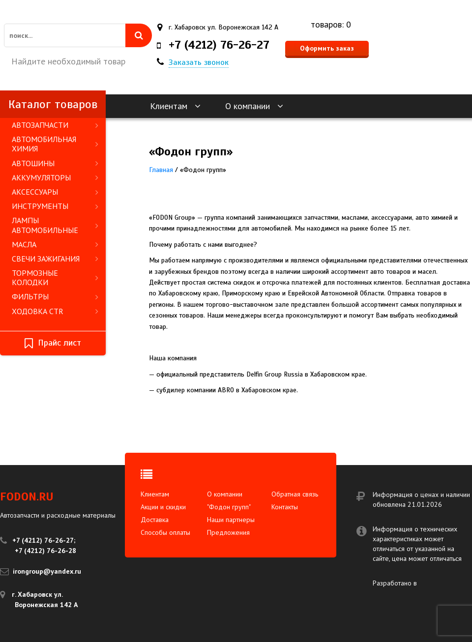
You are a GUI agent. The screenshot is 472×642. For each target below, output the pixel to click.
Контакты (284, 506)
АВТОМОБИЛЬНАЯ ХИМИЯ (55, 143)
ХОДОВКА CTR (55, 311)
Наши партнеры (231, 519)
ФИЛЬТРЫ (55, 296)
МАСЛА (55, 244)
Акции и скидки (163, 506)
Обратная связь (294, 494)
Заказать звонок (199, 62)
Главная (161, 170)
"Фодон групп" (229, 506)
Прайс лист (53, 343)
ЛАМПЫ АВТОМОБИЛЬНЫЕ (55, 224)
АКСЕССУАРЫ (55, 192)
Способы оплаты (165, 532)
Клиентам (175, 106)
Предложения (228, 532)
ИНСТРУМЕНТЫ (55, 206)
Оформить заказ (327, 48)
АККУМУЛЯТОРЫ (55, 177)
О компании (254, 106)
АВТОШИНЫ (55, 163)
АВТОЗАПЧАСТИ (55, 125)
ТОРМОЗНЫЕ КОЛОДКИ (55, 277)
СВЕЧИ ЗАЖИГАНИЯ (55, 258)
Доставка (155, 519)
